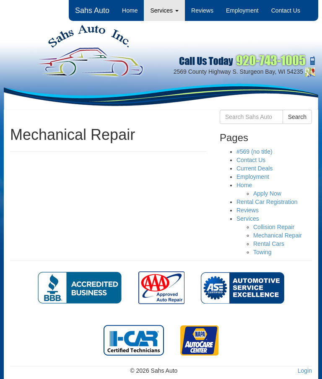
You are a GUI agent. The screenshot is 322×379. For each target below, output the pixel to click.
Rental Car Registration (267, 202)
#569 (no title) (254, 151)
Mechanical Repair (277, 235)
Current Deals (254, 168)
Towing (262, 252)
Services (164, 10)
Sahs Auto (92, 10)
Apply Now (267, 193)
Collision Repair (273, 227)
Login (305, 370)
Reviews (202, 10)
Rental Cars (268, 243)
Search (297, 116)
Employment (242, 10)
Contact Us (285, 10)
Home (130, 10)
